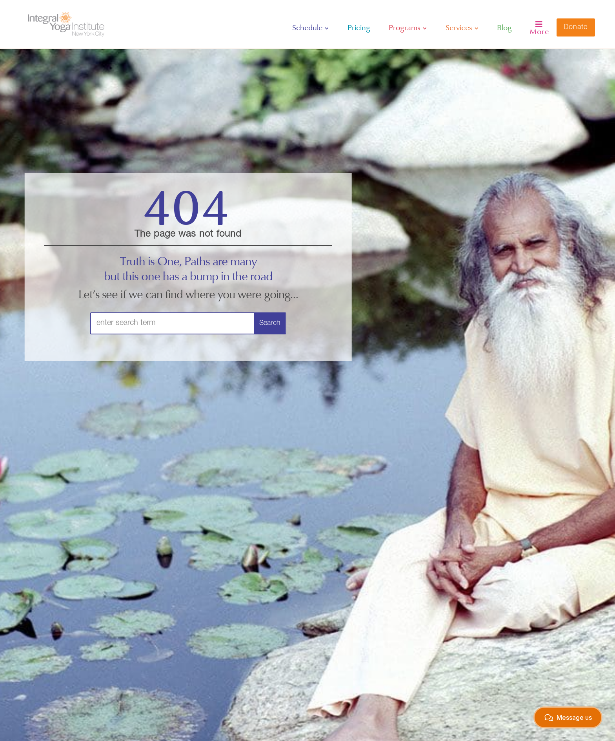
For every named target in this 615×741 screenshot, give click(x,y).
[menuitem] (310, 28)
